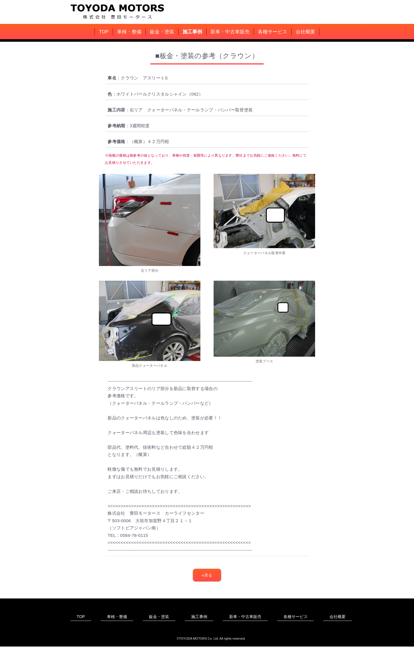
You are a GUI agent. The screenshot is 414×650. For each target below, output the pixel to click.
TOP (104, 31)
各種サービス (272, 31)
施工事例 (192, 31)
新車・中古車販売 (230, 31)
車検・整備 (129, 31)
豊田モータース (119, 11)
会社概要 (305, 31)
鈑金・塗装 (162, 31)
